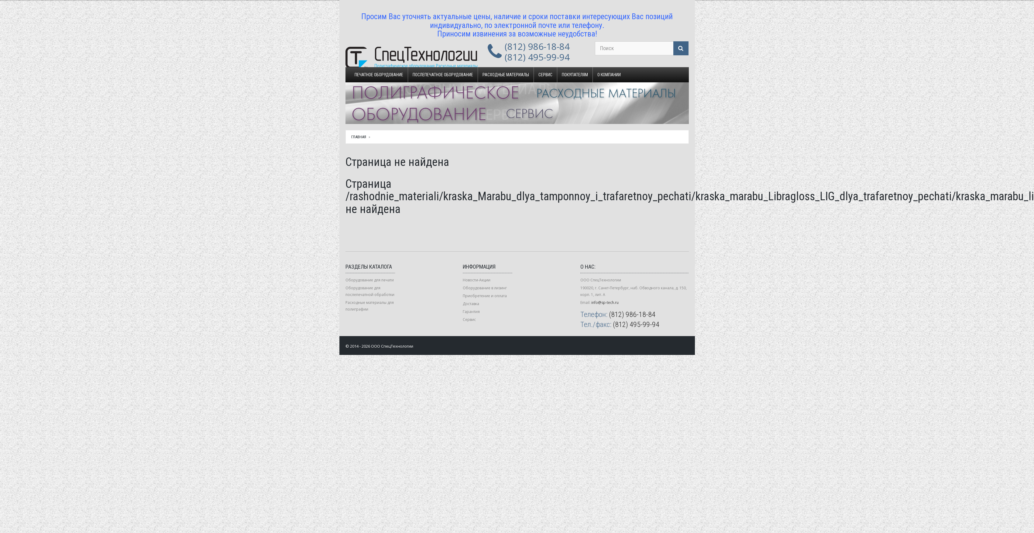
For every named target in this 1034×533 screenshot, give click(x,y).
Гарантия (471, 311)
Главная (358, 137)
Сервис (545, 74)
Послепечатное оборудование (443, 74)
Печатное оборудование (379, 74)
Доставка (471, 303)
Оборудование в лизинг (485, 288)
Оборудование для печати (369, 280)
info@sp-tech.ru (605, 302)
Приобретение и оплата (485, 295)
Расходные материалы (506, 74)
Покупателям (575, 74)
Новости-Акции (476, 280)
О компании (609, 74)
